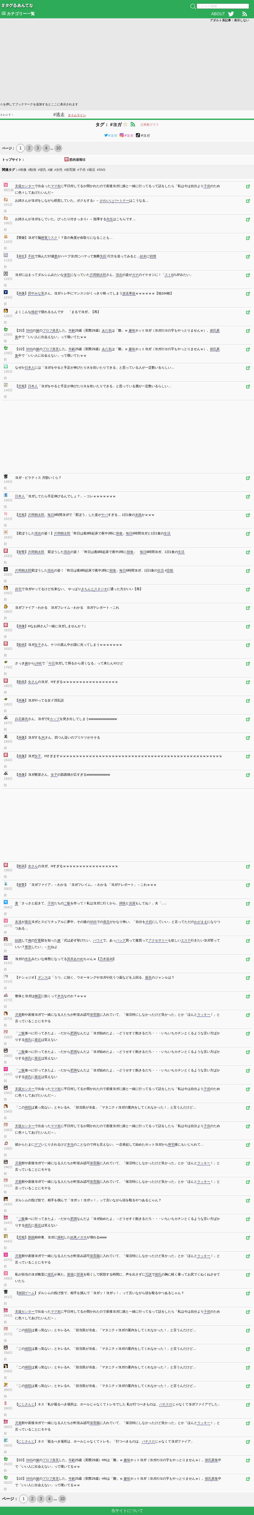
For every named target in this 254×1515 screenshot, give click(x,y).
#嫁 (50, 170)
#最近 (91, 170)
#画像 (22, 170)
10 (58, 148)
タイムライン (77, 115)
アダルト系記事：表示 (229, 20)
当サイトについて (127, 1510)
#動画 (32, 170)
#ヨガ (110, 135)
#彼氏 (42, 170)
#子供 (81, 170)
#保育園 (70, 170)
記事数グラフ (150, 124)
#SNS (101, 170)
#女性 (58, 170)
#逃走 (59, 114)
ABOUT (218, 14)
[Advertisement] (127, 62)
